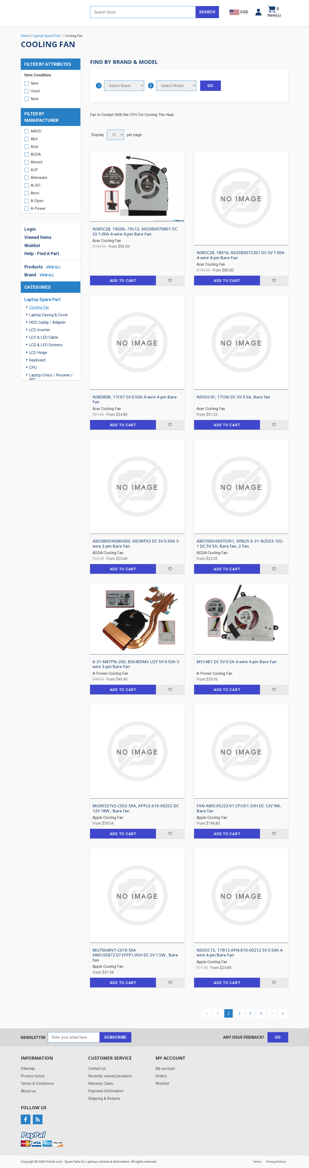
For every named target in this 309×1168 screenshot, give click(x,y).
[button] (258, 12)
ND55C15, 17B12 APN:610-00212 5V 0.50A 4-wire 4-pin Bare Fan (240, 953)
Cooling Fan (39, 307)
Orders (161, 1076)
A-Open (37, 200)
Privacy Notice (276, 1161)
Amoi (35, 193)
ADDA (36, 154)
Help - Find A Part (41, 253)
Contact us (97, 1068)
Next (272, 1013)
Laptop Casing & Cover (48, 315)
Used (35, 91)
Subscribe (115, 1037)
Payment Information (105, 1091)
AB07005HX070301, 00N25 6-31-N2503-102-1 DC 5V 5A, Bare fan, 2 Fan (240, 544)
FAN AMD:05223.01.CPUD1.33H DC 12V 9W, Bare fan (239, 808)
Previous (207, 1013)
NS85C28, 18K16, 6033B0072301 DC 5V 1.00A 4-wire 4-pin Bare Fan (240, 255)
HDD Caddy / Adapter (47, 322)
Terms (257, 1161)
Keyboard (37, 360)
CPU (33, 367)
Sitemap (28, 1068)
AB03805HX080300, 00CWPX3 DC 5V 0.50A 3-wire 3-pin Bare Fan (136, 544)
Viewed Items (37, 237)
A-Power (38, 208)
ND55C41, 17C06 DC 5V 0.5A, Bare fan (233, 397)
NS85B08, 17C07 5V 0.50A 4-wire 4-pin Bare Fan (134, 399)
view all (53, 267)
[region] (50, 169)
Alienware (39, 177)
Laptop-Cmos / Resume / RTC (51, 377)
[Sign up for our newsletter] (74, 1037)
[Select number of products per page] (115, 135)
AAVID (36, 131)
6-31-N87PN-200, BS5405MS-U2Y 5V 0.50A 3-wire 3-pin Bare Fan (136, 664)
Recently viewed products (110, 1076)
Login (30, 229)
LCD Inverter (39, 330)
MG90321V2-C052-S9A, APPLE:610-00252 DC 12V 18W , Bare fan (135, 808)
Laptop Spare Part (42, 299)
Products (33, 266)
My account (165, 1068)
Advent (36, 162)
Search (207, 12)
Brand (30, 274)
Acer (34, 146)
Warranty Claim (100, 1083)
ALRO (35, 185)
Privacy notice (33, 1076)
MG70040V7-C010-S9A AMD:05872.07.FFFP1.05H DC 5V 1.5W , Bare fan (135, 955)
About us (28, 1091)
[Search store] (143, 12)
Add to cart (123, 281)
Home (25, 36)
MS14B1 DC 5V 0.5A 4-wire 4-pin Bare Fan (237, 661)
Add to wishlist (170, 280)
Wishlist (32, 245)
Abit (34, 139)
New (34, 83)
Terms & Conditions (37, 1083)
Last (283, 1013)
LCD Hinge (38, 352)
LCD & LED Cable (43, 337)
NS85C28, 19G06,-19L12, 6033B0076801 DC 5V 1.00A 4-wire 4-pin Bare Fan (134, 231)
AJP (34, 170)
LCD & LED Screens (46, 345)
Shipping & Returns (104, 1098)
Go (278, 1037)
